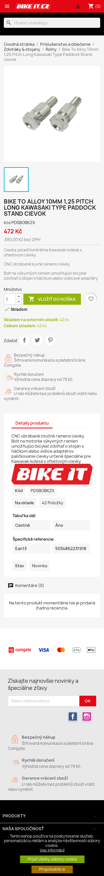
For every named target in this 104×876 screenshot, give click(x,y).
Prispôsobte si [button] (52, 869)
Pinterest (50, 340)
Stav (19, 565)
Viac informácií (52, 850)
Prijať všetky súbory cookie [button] (52, 859)
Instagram (87, 716)
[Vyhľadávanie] (52, 23)
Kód (7, 222)
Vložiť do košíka (52, 299)
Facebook (73, 716)
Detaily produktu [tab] (32, 423)
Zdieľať (24, 340)
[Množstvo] (10, 299)
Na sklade (24, 503)
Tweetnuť (37, 340)
